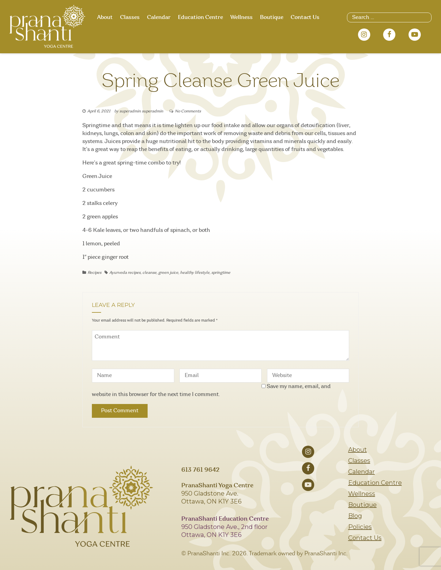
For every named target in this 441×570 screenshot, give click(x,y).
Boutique (271, 17)
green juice (168, 273)
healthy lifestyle (194, 273)
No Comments (188, 111)
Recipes (94, 273)
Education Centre (200, 17)
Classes (130, 17)
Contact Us (305, 17)
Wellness (241, 17)
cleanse (149, 273)
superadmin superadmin (141, 111)
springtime (220, 273)
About (105, 17)
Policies (360, 526)
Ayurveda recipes (125, 273)
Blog (355, 515)
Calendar (159, 17)
